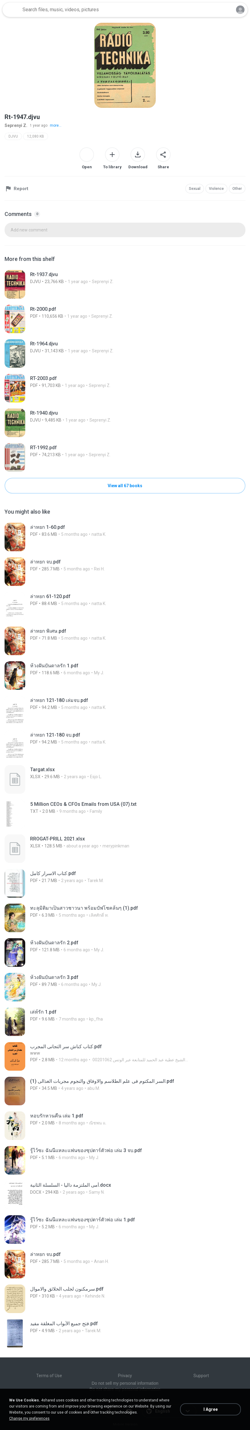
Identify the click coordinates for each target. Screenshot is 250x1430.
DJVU (13, 136)
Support (201, 1375)
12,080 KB (35, 136)
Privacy (125, 1375)
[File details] (73, 284)
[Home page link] (11, 9)
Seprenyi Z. (16, 125)
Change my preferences (29, 1418)
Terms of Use (49, 1375)
